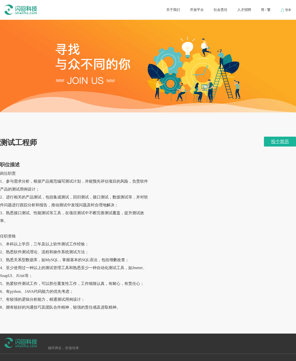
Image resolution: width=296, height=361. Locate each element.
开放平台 (197, 10)
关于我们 (173, 10)
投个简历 (280, 141)
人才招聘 (244, 10)
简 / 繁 (266, 10)
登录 (285, 10)
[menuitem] (173, 9)
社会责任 (220, 10)
